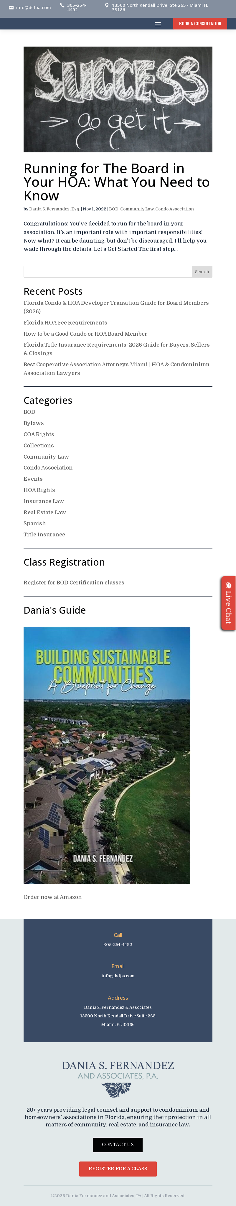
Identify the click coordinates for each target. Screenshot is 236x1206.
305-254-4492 (77, 7)
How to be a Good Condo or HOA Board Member (85, 334)
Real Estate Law (45, 512)
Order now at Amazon (53, 897)
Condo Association (174, 209)
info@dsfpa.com (33, 7)
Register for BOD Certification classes (74, 583)
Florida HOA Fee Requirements (65, 323)
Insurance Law (44, 501)
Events (33, 479)
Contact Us (118, 1144)
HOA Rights (39, 490)
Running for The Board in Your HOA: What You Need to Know (117, 181)
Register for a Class (118, 1169)
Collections (39, 446)
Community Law (137, 209)
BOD (113, 209)
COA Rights (39, 434)
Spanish (35, 523)
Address (118, 997)
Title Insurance (44, 535)
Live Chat (229, 603)
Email (118, 966)
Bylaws (34, 423)
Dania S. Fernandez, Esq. (54, 209)
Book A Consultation (200, 23)
